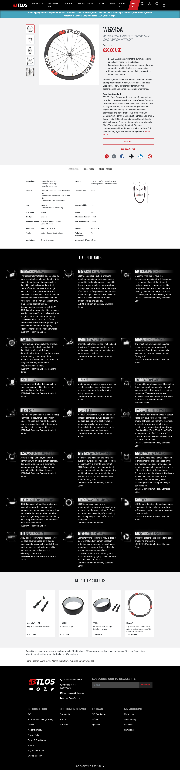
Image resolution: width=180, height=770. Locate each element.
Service (31, 724)
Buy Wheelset (129, 149)
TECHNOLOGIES (85, 3)
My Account (129, 714)
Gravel (34, 651)
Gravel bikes (139, 651)
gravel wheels (44, 651)
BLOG (112, 3)
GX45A (129, 623)
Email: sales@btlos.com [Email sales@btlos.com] (72, 693)
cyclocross (119, 651)
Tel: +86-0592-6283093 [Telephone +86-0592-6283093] (72, 679)
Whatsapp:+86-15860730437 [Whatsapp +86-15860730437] (68, 686)
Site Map (64, 724)
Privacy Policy (34, 735)
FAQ (29, 714)
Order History (130, 719)
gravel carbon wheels (61, 651)
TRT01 (63, 623)
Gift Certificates (99, 714)
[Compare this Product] (114, 156)
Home (28, 661)
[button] (134, 5)
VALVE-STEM (33, 623)
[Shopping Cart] (163, 5)
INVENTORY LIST (52, 5)
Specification (73, 169)
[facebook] (38, 689)
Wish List (128, 724)
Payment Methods (36, 750)
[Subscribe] (145, 685)
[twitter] (52, 689)
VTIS (95, 623)
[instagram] (45, 689)
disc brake (108, 651)
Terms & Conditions (37, 740)
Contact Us (65, 714)
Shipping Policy (35, 756)
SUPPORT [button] (69, 3)
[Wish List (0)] (156, 3)
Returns (63, 719)
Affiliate (95, 719)
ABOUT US (122, 5)
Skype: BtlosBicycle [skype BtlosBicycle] (70, 698)
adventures (31, 654)
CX (73, 651)
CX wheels (80, 651)
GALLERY (101, 3)
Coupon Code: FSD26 (92, 16)
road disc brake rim (56, 654)
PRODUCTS (37, 3)
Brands (31, 745)
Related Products (105, 169)
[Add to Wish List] (107, 156)
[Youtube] (31, 689)
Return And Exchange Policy (40, 719)
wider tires (41, 654)
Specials (96, 724)
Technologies (88, 169)
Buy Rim (129, 141)
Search (36, 661)
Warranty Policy (35, 730)
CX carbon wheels (94, 651)
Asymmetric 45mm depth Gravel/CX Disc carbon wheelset (67, 661)
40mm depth (72, 654)
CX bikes (129, 651)
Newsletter (129, 730)
